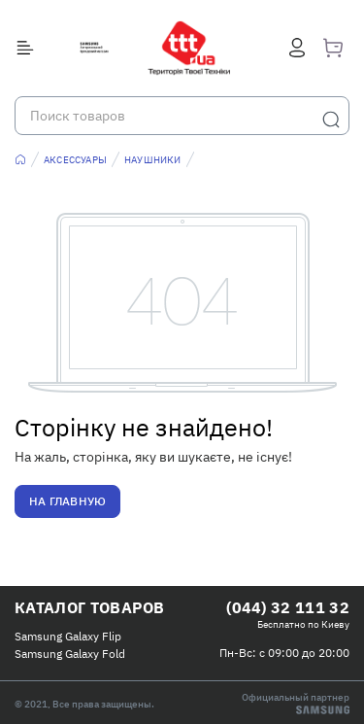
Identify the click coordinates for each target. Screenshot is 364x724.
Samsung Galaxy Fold (70, 653)
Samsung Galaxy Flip (68, 636)
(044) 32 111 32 (287, 607)
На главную (67, 501)
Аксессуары (75, 160)
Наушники (153, 160)
